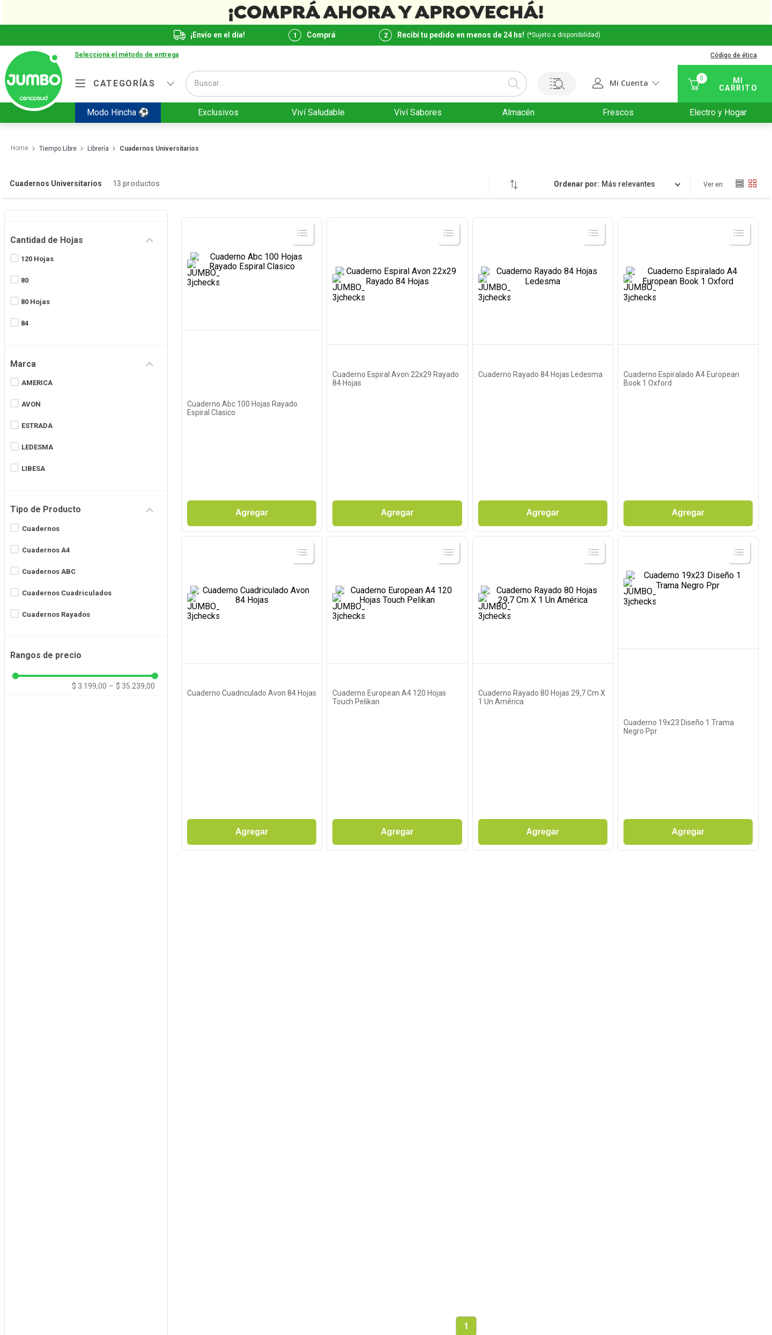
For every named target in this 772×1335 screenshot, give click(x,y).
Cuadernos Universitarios (159, 148)
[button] (86, 240)
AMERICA (37, 383)
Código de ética (733, 55)
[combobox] (356, 84)
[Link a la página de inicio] (19, 148)
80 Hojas (35, 302)
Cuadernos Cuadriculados (67, 593)
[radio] (739, 183)
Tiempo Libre (58, 148)
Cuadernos (41, 529)
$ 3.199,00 (89, 686)
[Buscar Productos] (513, 83)
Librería (98, 148)
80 (24, 280)
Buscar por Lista (557, 83)
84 (24, 323)
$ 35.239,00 (132, 686)
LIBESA (33, 468)
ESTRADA (37, 426)
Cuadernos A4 (46, 550)
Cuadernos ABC (49, 571)
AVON (31, 404)
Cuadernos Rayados (56, 614)
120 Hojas (37, 259)
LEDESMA (37, 447)
